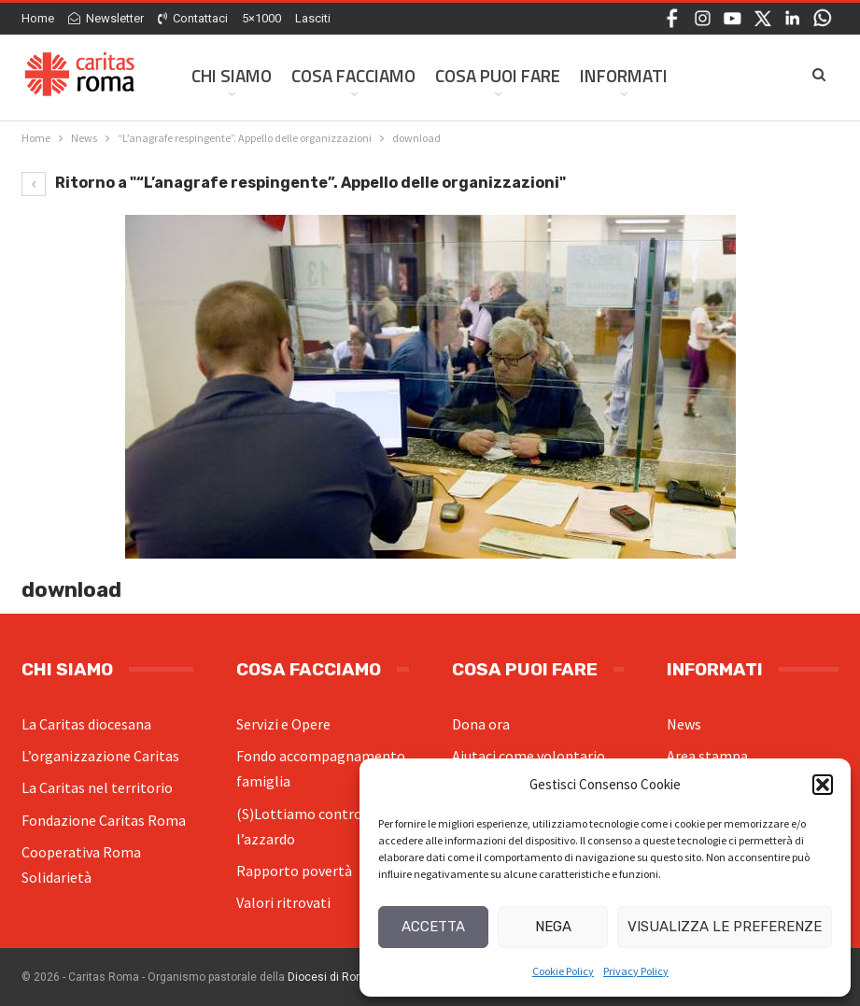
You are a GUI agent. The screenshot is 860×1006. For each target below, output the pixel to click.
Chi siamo (231, 75)
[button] (822, 784)
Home (37, 18)
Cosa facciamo (353, 75)
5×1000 (261, 18)
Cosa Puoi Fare (497, 75)
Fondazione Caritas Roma (103, 820)
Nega (553, 926)
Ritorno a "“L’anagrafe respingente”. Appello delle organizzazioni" (293, 182)
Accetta (433, 926)
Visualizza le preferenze (724, 926)
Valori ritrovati (283, 902)
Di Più (710, 75)
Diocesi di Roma (330, 977)
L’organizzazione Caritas (100, 755)
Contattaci (193, 18)
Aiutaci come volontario (528, 755)
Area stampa (707, 755)
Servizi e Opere (283, 724)
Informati (624, 75)
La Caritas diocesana (86, 724)
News (684, 724)
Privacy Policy (636, 971)
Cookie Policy (563, 971)
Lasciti (313, 18)
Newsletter (106, 18)
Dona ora (481, 724)
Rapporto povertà (294, 870)
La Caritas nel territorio (97, 787)
